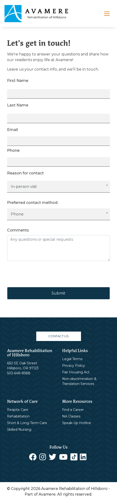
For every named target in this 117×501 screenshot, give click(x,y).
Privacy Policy (73, 365)
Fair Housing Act (75, 372)
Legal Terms (72, 359)
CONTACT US (58, 336)
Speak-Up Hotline (76, 423)
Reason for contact (25, 173)
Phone (13, 150)
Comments (18, 230)
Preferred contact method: (32, 202)
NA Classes (71, 416)
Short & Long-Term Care (27, 423)
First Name (17, 80)
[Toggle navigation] (107, 13)
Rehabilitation (18, 416)
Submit (58, 293)
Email (12, 129)
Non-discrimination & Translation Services (79, 381)
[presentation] (43, 274)
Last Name (17, 105)
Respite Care (17, 410)
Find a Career (73, 410)
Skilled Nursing (19, 429)
